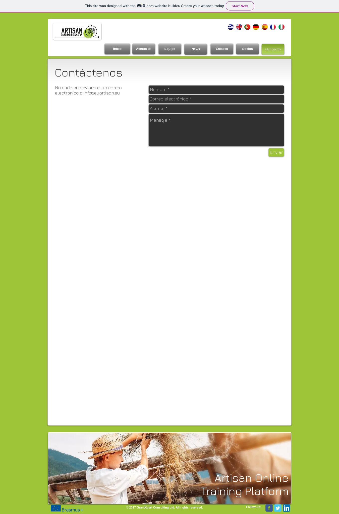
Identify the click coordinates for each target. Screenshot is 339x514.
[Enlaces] (222, 49)
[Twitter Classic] (278, 508)
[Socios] (247, 49)
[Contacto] (273, 49)
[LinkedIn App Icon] (286, 508)
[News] (195, 49)
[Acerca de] (143, 49)
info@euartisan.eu (102, 92)
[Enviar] (276, 152)
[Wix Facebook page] (269, 508)
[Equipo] (170, 49)
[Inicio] (117, 49)
